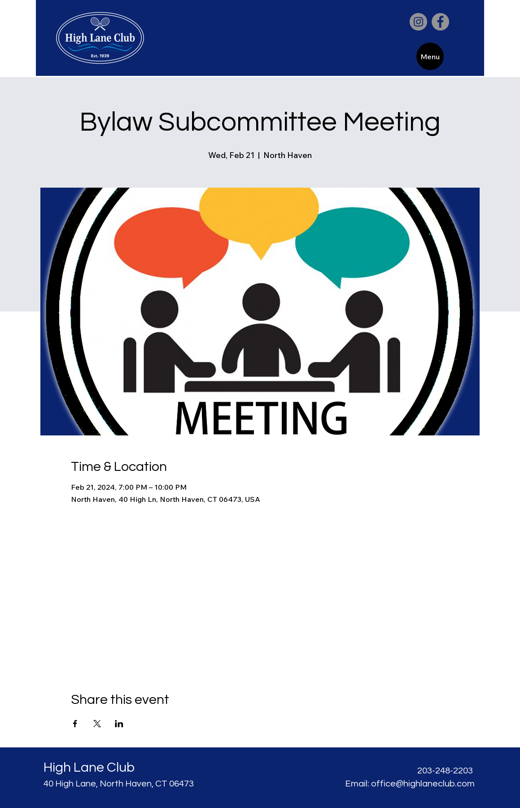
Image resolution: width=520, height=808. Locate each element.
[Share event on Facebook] (75, 723)
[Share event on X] (97, 723)
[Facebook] (440, 22)
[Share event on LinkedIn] (119, 723)
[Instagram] (418, 22)
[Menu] (430, 56)
